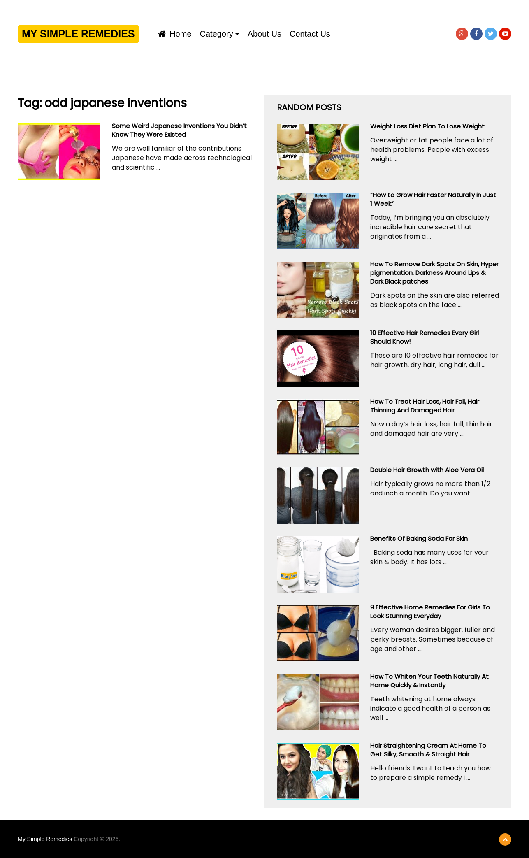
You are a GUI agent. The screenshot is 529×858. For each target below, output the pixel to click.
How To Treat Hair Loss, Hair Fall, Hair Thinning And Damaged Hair (424, 405)
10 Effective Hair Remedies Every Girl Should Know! (424, 337)
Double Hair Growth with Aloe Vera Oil (427, 469)
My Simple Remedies (78, 34)
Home (175, 33)
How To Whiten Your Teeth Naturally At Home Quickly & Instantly (429, 680)
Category (216, 33)
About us (264, 33)
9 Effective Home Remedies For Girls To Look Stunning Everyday (430, 611)
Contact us (310, 33)
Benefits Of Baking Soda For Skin (419, 538)
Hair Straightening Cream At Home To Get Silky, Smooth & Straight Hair (428, 749)
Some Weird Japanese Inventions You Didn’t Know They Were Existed (179, 130)
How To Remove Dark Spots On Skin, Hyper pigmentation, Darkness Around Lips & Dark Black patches (434, 273)
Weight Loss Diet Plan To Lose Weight (427, 126)
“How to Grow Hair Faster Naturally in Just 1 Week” (433, 199)
